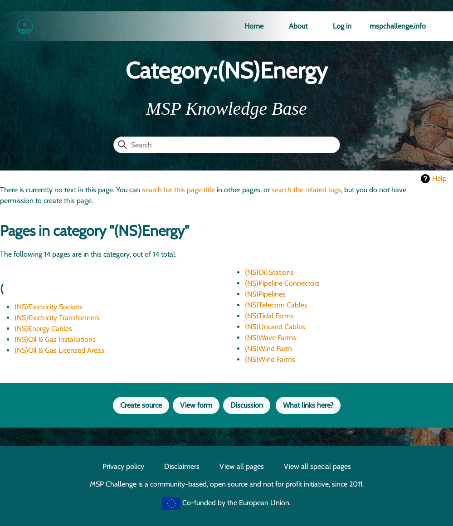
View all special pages (317, 466)
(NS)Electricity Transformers (57, 317)
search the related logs (306, 189)
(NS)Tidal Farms (269, 316)
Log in (342, 26)
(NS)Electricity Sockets (49, 306)
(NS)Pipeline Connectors (282, 283)
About (298, 26)
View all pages (241, 466)
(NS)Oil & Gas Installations (55, 339)
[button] (196, 405)
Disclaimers (182, 466)
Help (439, 178)
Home (253, 26)
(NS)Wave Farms (270, 337)
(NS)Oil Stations (269, 272)
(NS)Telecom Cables (276, 305)
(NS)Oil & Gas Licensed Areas (59, 350)
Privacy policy (123, 466)
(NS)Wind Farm (268, 348)
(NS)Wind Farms (270, 359)
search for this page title (178, 189)
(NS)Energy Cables (43, 328)
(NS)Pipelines (265, 294)
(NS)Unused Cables (275, 326)
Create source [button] (141, 405)
